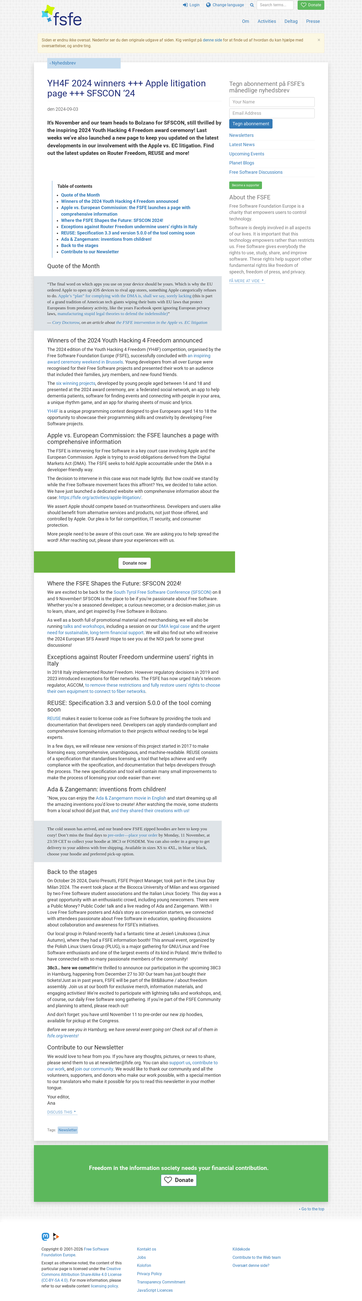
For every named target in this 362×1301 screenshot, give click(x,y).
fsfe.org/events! (63, 1035)
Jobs (141, 1257)
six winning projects (75, 383)
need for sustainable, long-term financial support (95, 632)
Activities (267, 21)
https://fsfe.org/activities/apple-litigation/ (100, 497)
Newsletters (241, 135)
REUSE (54, 718)
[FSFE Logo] (61, 15)
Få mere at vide (244, 280)
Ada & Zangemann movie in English (131, 798)
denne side (212, 40)
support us (179, 1062)
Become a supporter (245, 185)
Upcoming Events (246, 153)
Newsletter (68, 1130)
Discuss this (59, 1111)
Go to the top (312, 1209)
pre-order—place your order (132, 835)
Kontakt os (146, 1249)
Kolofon (144, 1265)
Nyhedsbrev (64, 63)
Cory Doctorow (65, 322)
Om (245, 21)
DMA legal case (174, 626)
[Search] (252, 5)
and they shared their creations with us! (150, 810)
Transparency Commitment (161, 1282)
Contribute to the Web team (257, 1257)
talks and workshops (83, 626)
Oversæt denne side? (251, 1265)
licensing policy (104, 1286)
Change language (225, 5)
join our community (94, 1069)
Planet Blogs (241, 162)
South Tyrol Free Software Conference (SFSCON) (162, 592)
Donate (311, 5)
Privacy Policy (149, 1273)
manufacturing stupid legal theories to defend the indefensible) (113, 313)
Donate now (135, 563)
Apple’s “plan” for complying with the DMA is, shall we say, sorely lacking (125, 295)
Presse (313, 21)
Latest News (242, 144)
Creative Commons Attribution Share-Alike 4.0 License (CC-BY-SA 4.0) (81, 1274)
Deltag (291, 21)
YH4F (52, 411)
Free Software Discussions (256, 172)
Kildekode (241, 1249)
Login (191, 5)
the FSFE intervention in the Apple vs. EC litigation (161, 322)
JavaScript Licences (155, 1290)
